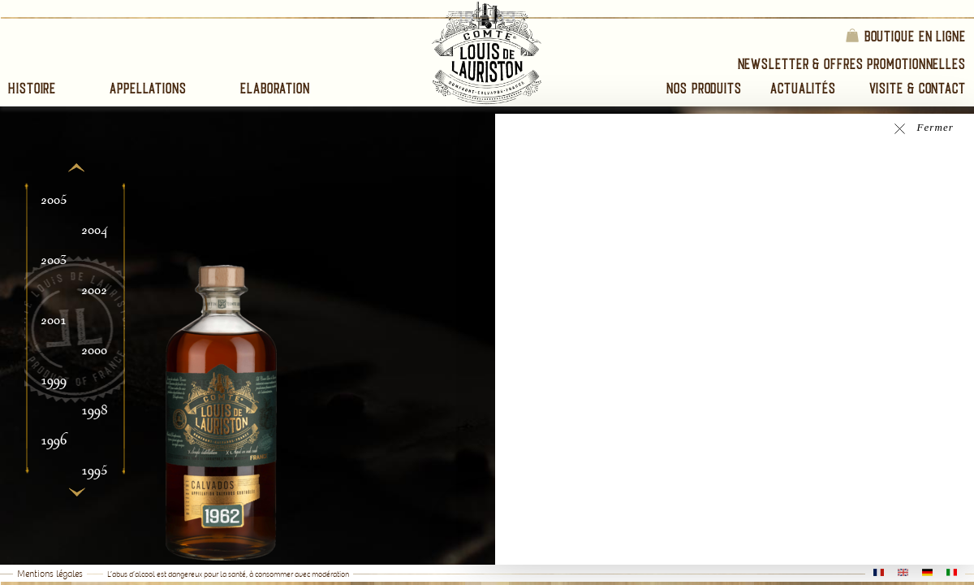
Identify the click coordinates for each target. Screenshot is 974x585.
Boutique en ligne (905, 35)
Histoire (32, 88)
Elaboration (275, 88)
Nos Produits (704, 88)
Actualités (803, 88)
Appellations (148, 88)
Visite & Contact (917, 88)
